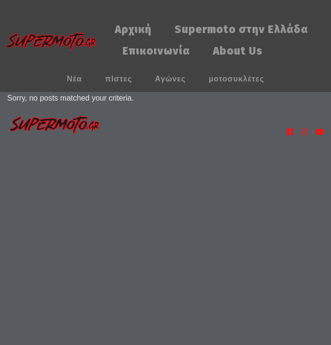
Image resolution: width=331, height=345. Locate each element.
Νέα (74, 79)
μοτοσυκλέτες (236, 79)
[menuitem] (133, 30)
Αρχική (133, 29)
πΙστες (118, 79)
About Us (238, 51)
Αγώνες (170, 79)
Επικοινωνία (156, 51)
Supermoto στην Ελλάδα (241, 29)
